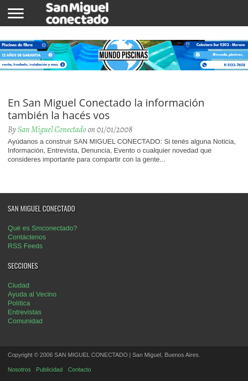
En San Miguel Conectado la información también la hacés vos (106, 109)
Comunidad (25, 321)
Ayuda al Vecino (32, 294)
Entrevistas (24, 312)
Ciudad (18, 285)
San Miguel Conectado (51, 129)
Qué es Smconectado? (42, 228)
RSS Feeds (25, 246)
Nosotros (19, 369)
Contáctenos (27, 237)
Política (19, 303)
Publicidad (49, 369)
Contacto (79, 369)
